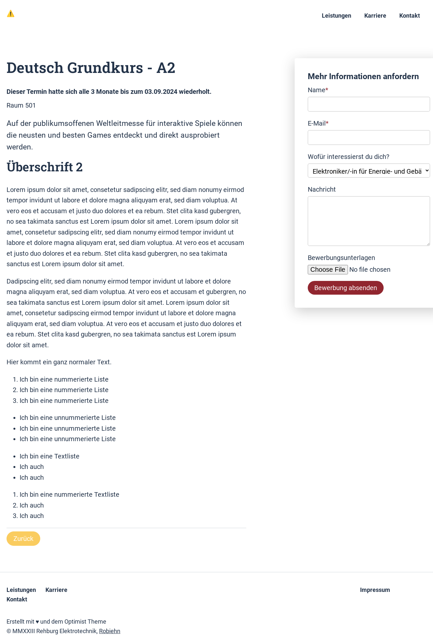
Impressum (375, 590)
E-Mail (318, 122)
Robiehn (109, 631)
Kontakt (409, 15)
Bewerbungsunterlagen (341, 258)
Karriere (375, 15)
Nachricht (322, 189)
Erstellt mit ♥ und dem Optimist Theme (56, 621)
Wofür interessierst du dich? (348, 157)
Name (318, 89)
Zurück (23, 539)
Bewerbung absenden (345, 288)
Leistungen (336, 15)
